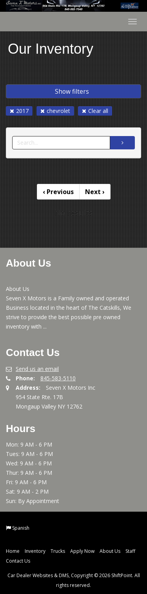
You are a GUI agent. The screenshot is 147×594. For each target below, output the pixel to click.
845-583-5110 (58, 378)
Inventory (35, 551)
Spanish (20, 528)
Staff (130, 551)
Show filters (72, 91)
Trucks (58, 551)
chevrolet (55, 110)
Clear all (95, 110)
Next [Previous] (95, 191)
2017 (19, 110)
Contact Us (18, 561)
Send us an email (37, 368)
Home (13, 551)
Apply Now (82, 551)
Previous (58, 191)
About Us (110, 551)
